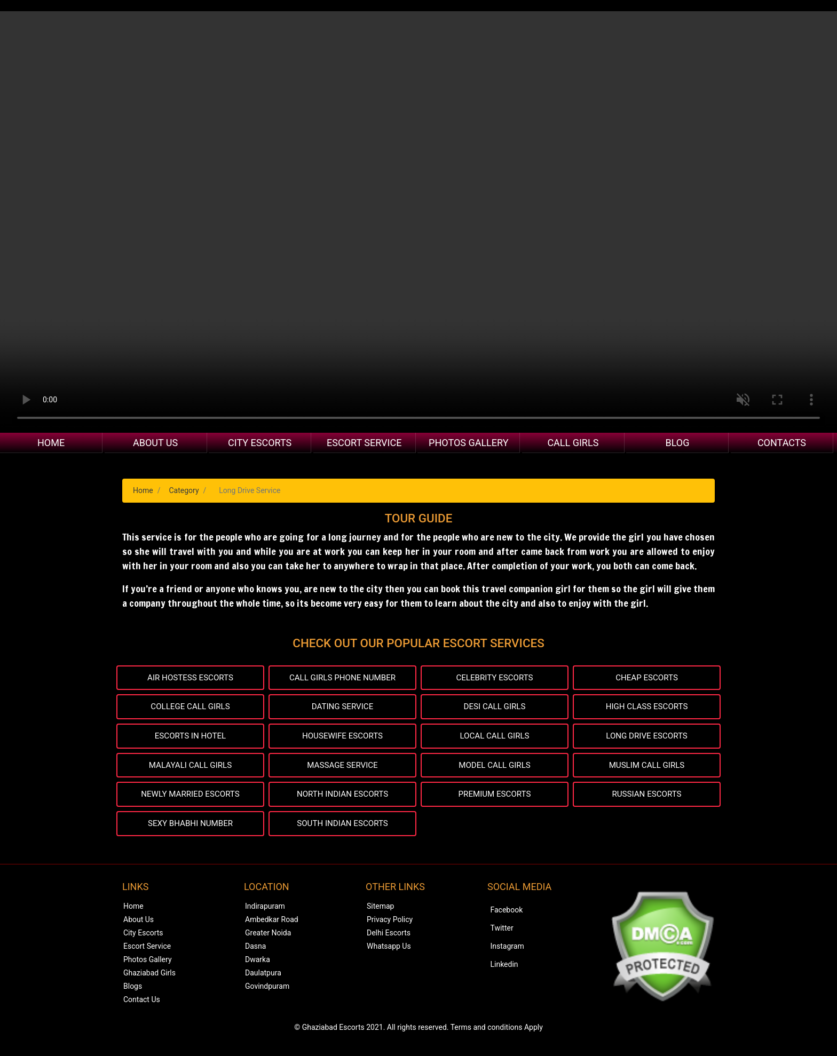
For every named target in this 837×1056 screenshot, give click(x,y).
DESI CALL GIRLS (494, 708)
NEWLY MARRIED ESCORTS (190, 797)
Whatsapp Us (389, 950)
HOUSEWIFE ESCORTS (342, 738)
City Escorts (259, 442)
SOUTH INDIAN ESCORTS (342, 827)
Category (184, 490)
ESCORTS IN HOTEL (190, 738)
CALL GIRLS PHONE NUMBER (342, 678)
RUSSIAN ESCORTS (647, 797)
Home (51, 442)
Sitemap (380, 910)
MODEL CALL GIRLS (494, 768)
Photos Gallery (468, 442)
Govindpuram (267, 990)
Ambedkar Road (271, 923)
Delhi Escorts (388, 937)
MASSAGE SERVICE (342, 768)
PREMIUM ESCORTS (494, 797)
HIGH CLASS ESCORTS (646, 708)
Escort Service (364, 442)
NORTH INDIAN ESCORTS (342, 797)
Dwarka (257, 963)
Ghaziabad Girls (149, 977)
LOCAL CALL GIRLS (495, 738)
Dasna (255, 950)
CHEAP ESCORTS (647, 678)
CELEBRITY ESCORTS (494, 678)
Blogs (132, 990)
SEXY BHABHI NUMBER (190, 827)
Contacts (781, 442)
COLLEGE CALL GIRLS (190, 708)
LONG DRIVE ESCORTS (647, 738)
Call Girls (572, 442)
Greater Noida (268, 937)
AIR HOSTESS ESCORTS (190, 678)
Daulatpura (263, 977)
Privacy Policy (390, 923)
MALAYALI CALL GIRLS (190, 768)
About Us (155, 442)
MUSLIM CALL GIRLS (646, 768)
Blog (677, 442)
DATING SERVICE (342, 708)
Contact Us (141, 1003)
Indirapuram (265, 910)
